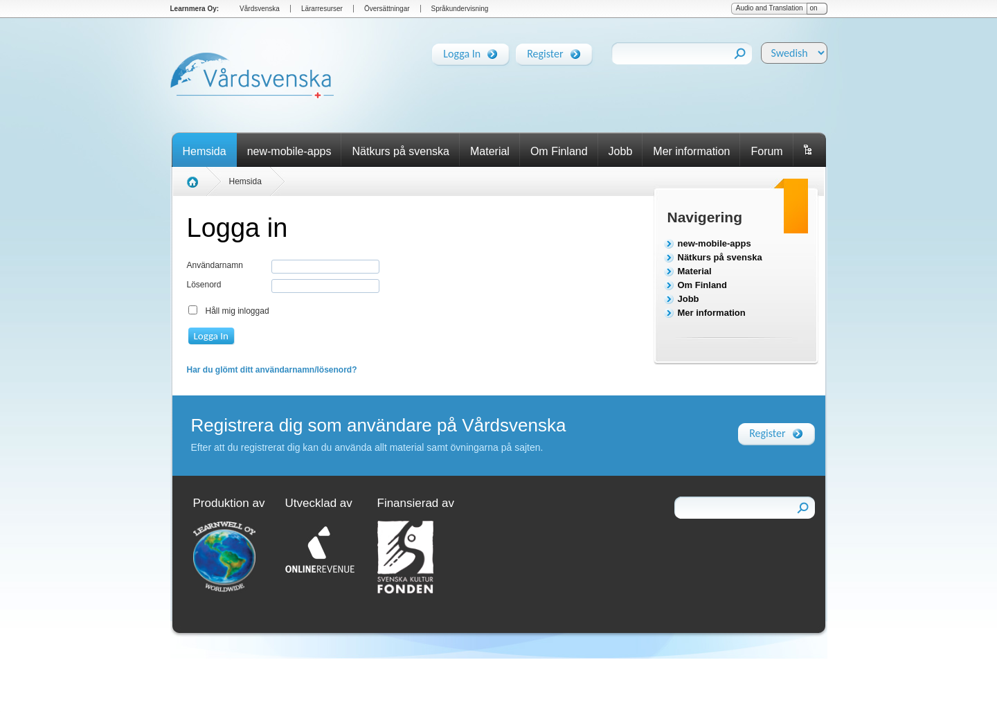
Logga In (462, 51)
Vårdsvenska (260, 8)
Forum (766, 151)
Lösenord (204, 284)
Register (544, 51)
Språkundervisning (460, 8)
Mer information (691, 151)
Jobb (621, 151)
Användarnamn (215, 265)
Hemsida (204, 151)
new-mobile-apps (289, 151)
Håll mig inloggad (237, 311)
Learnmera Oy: (194, 8)
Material (490, 151)
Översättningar (387, 8)
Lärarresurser (322, 8)
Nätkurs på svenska (400, 151)
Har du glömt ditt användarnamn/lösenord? (272, 370)
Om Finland (559, 151)
